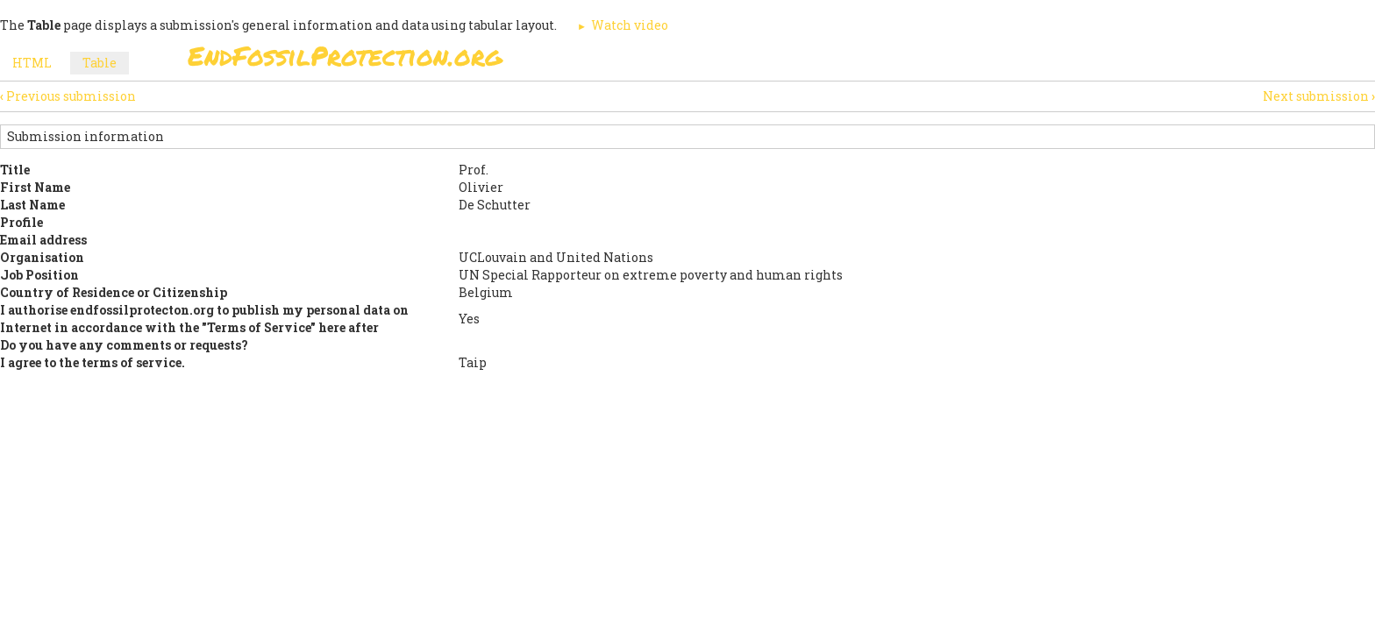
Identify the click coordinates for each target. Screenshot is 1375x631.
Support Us (899, 60)
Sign (669, 60)
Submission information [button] (85, 136)
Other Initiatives (1093, 60)
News (987, 60)
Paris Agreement (771, 60)
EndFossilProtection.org (345, 55)
